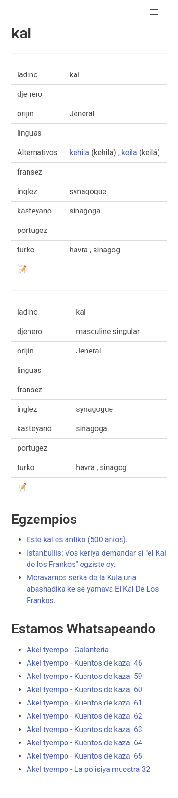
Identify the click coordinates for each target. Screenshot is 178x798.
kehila (79, 152)
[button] (154, 12)
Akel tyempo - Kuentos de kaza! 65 (84, 756)
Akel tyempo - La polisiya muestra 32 (88, 769)
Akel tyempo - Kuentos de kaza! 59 (84, 676)
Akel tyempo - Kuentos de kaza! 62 (84, 716)
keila (129, 152)
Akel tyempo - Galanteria (68, 649)
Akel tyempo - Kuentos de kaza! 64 (84, 742)
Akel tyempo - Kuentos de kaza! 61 (84, 702)
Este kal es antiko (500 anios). (77, 539)
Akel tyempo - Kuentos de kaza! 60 (84, 689)
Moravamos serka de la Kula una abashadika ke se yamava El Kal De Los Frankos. (93, 589)
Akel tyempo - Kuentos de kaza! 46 (84, 663)
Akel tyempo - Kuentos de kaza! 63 (84, 729)
